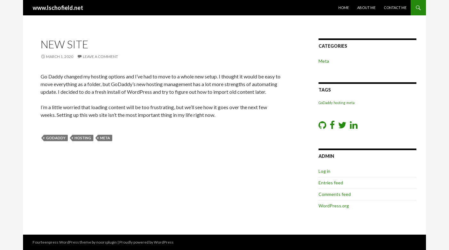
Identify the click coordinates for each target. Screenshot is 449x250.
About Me (366, 7)
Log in (324, 171)
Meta (324, 61)
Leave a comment (100, 56)
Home (343, 7)
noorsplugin (106, 242)
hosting (83, 138)
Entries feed (331, 182)
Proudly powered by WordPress (146, 242)
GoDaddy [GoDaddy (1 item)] (326, 103)
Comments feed (335, 194)
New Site (64, 44)
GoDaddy (56, 138)
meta (105, 138)
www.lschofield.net (58, 7)
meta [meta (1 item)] (350, 103)
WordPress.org (334, 205)
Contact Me (395, 7)
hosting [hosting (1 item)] (339, 103)
